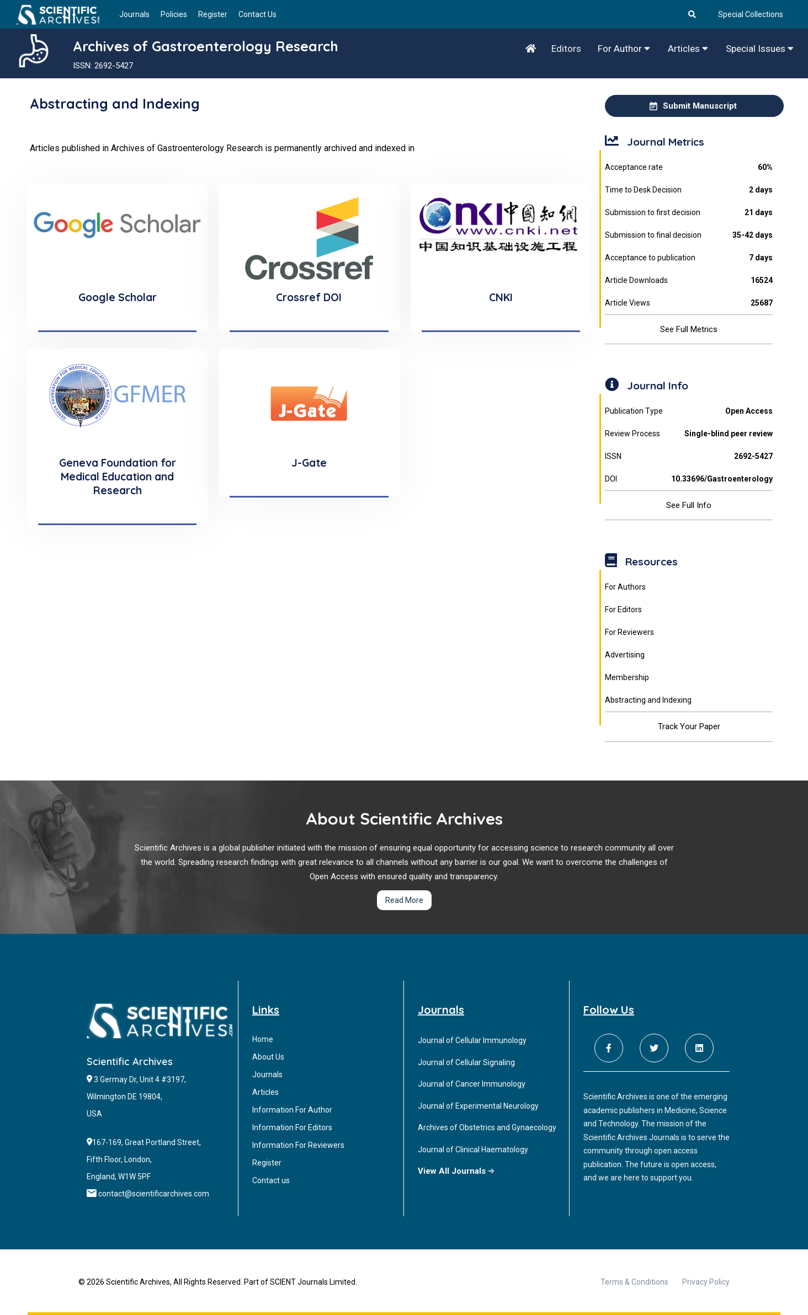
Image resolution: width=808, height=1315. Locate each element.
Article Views (689, 303)
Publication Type (689, 411)
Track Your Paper (689, 726)
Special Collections (750, 14)
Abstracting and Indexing (648, 700)
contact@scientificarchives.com (153, 1193)
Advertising (625, 654)
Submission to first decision (689, 212)
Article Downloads (689, 280)
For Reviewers (629, 632)
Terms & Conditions (634, 1281)
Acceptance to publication (689, 258)
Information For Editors (292, 1127)
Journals (134, 14)
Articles (688, 48)
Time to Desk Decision (689, 190)
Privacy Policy (706, 1281)
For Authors (625, 586)
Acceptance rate (689, 167)
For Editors (623, 609)
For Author (624, 48)
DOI (689, 479)
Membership (627, 677)
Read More (404, 900)
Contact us (271, 1180)
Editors (566, 48)
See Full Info (688, 505)
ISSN (689, 456)
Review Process (689, 434)
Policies (174, 14)
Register (212, 14)
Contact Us (257, 14)
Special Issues (760, 48)
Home (262, 1039)
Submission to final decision (689, 235)
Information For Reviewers (298, 1145)
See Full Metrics (688, 329)
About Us (268, 1056)
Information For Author (292, 1109)
